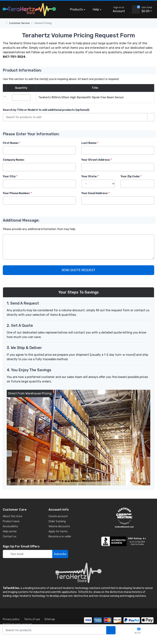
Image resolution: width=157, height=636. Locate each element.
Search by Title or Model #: (46, 110)
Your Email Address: (94, 193)
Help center (10, 531)
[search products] (111, 630)
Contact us (9, 536)
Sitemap (49, 619)
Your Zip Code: (130, 176)
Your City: (9, 176)
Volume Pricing (43, 23)
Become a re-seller (60, 536)
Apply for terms (58, 531)
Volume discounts (59, 526)
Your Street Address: (95, 159)
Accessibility (10, 526)
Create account (58, 516)
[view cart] (136, 9)
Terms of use (32, 619)
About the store (12, 516)
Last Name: (89, 143)
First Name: (10, 143)
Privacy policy (11, 619)
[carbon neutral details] (124, 517)
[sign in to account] (116, 9)
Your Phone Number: (16, 193)
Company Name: (13, 159)
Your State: (89, 176)
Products (76, 9)
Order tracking (57, 521)
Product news (11, 521)
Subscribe (60, 554)
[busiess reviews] (124, 541)
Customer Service (19, 23)
